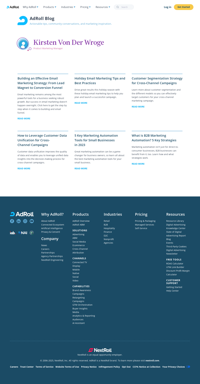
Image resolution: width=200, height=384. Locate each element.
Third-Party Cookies (176, 246)
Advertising (78, 234)
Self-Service (141, 228)
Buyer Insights (80, 308)
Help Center (172, 290)
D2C (106, 235)
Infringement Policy (109, 366)
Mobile (76, 269)
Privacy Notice (89, 366)
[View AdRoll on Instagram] (25, 221)
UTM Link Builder (175, 267)
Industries (68, 7)
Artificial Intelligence (52, 228)
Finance (108, 231)
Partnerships (48, 252)
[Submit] (117, 7)
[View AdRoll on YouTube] (32, 221)
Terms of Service (44, 366)
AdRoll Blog (42, 18)
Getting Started (174, 287)
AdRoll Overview (81, 220)
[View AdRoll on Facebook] (12, 221)
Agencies (108, 242)
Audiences (77, 319)
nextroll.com (152, 360)
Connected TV (79, 262)
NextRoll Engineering (52, 259)
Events (169, 242)
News (44, 245)
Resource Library (175, 220)
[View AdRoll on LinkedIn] (19, 221)
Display (76, 265)
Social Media (79, 241)
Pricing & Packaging (145, 220)
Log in (167, 7)
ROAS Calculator (174, 263)
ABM (74, 237)
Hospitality (109, 228)
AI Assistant (78, 323)
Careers (45, 249)
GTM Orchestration (82, 304)
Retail (107, 220)
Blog (168, 239)
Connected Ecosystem (52, 224)
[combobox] (124, 7)
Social (75, 276)
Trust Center (27, 366)
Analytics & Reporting (83, 315)
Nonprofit (109, 239)
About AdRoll (48, 220)
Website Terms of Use (67, 366)
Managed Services (144, 224)
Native (75, 273)
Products (49, 7)
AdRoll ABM (78, 224)
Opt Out (126, 366)
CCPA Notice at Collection (146, 366)
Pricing (85, 7)
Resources (103, 7)
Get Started (184, 6)
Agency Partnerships (52, 256)
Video (75, 280)
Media (75, 312)
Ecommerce (78, 245)
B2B (106, 224)
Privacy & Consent (50, 231)
